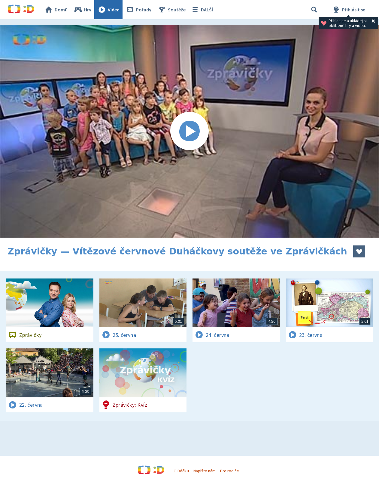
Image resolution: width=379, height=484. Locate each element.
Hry (82, 9)
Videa (108, 9)
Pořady (138, 9)
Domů (56, 9)
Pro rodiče (229, 471)
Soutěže (171, 9)
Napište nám (204, 471)
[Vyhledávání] (314, 9)
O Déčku (181, 471)
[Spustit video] (189, 131)
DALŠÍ (201, 9)
